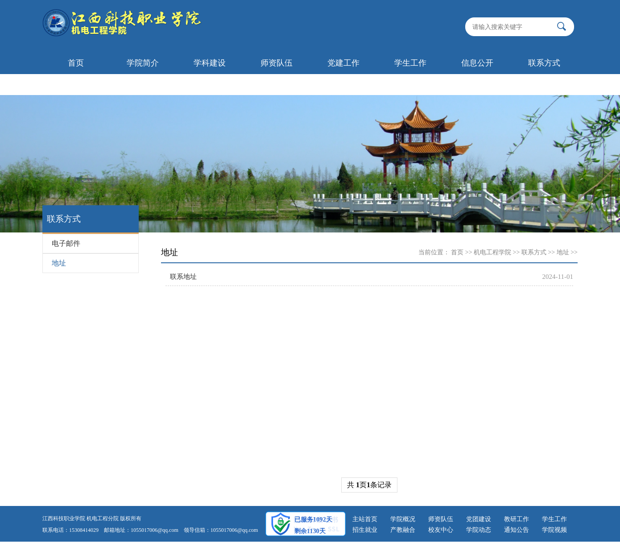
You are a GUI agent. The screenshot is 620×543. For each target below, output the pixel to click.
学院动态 (478, 529)
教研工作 (516, 519)
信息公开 (477, 62)
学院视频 (554, 529)
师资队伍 (276, 62)
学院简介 (143, 62)
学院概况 (402, 519)
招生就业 (364, 529)
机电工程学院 (492, 252)
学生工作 (410, 62)
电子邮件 (66, 243)
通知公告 (516, 529)
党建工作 (343, 62)
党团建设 (478, 519)
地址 (59, 263)
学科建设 (210, 62)
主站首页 (364, 519)
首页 (76, 62)
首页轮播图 (76, 84)
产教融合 (402, 529)
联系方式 (544, 62)
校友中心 (440, 529)
